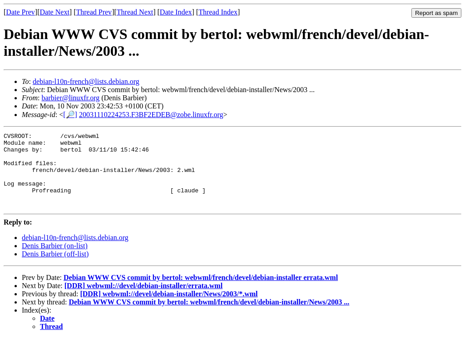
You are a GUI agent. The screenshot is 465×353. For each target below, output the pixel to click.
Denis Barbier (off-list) (55, 269)
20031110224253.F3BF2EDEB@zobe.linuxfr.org (151, 114)
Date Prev (20, 12)
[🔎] (70, 114)
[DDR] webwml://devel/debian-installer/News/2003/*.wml (168, 309)
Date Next (54, 12)
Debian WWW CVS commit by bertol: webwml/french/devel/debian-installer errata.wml (201, 292)
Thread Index (217, 12)
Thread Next (135, 12)
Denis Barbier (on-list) (55, 261)
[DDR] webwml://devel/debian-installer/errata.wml (143, 300)
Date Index (176, 12)
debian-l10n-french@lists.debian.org (86, 81)
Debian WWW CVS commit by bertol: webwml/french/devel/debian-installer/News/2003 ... (209, 317)
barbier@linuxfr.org (70, 98)
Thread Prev (94, 12)
